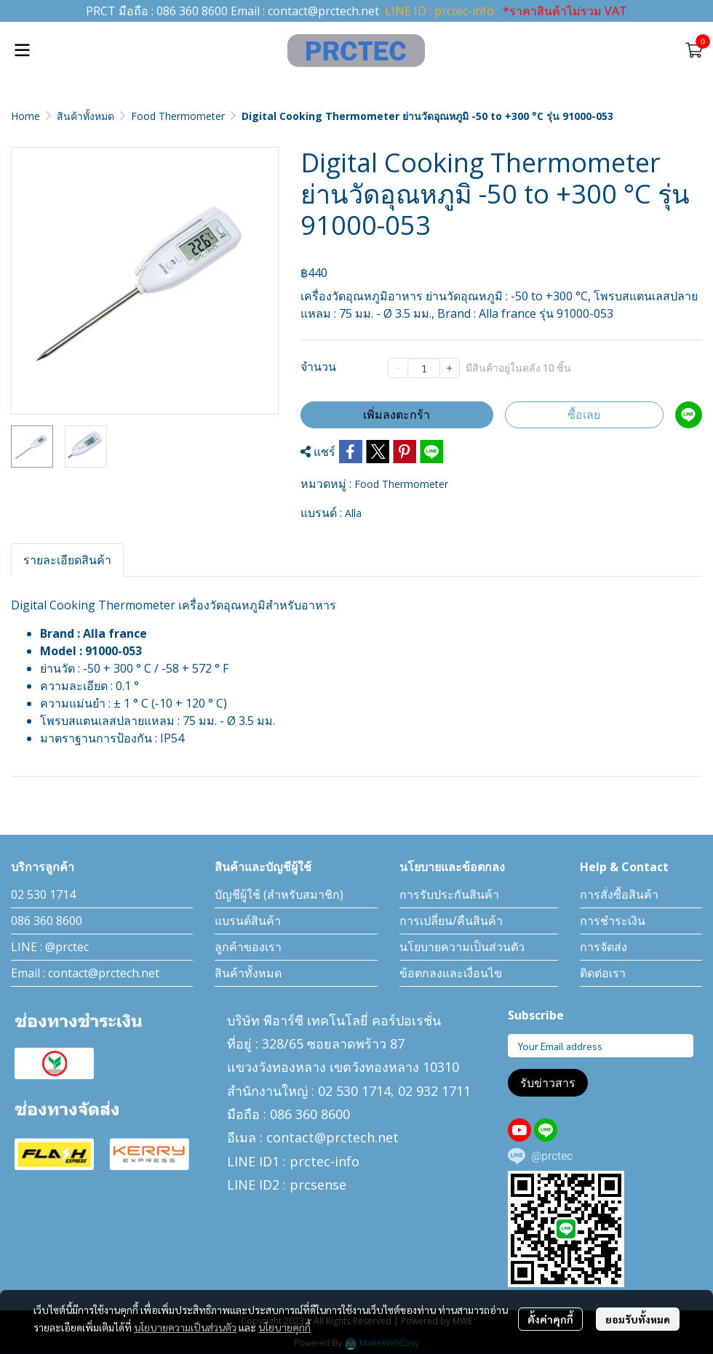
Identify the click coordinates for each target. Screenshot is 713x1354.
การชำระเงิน (612, 921)
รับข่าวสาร (547, 1083)
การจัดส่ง (603, 947)
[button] (672, 50)
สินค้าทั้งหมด (85, 116)
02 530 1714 (43, 894)
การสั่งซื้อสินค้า (619, 894)
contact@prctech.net (323, 11)
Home (25, 116)
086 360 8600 (192, 11)
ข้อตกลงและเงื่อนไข (450, 973)
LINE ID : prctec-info (439, 11)
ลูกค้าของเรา (248, 947)
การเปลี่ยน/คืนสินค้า (451, 921)
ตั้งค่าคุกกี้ (550, 1319)
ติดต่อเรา (603, 973)
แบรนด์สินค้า (248, 921)
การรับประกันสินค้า (449, 894)
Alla (353, 513)
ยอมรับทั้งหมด (637, 1319)
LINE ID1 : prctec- (281, 1161)
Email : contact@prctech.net (85, 973)
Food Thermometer (178, 116)
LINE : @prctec (50, 947)
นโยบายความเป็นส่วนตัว (185, 1327)
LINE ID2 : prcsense (286, 1184)
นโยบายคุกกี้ (284, 1327)
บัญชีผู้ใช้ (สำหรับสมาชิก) (279, 894)
